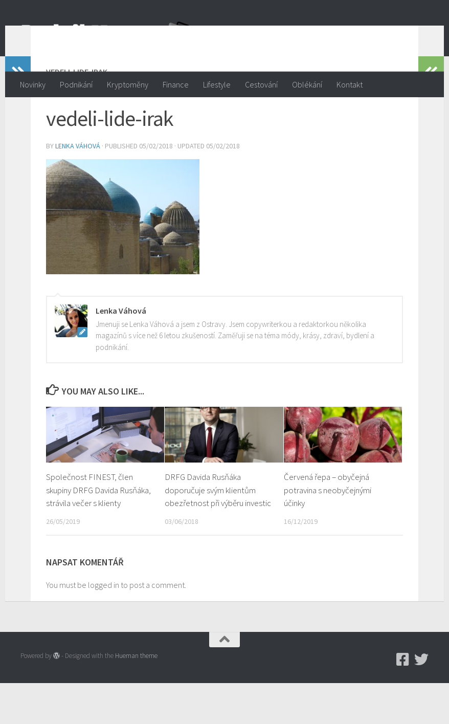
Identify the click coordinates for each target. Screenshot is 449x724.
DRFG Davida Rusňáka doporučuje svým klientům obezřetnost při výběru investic (218, 531)
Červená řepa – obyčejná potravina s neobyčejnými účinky (327, 531)
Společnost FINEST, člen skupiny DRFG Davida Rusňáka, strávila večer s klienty (98, 531)
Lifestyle (217, 84)
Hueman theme (136, 696)
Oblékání (307, 84)
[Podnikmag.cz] (403, 700)
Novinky (33, 84)
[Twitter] (421, 700)
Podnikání (76, 84)
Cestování (261, 84)
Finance (176, 84)
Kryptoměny (127, 84)
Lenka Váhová (77, 186)
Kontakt (349, 84)
